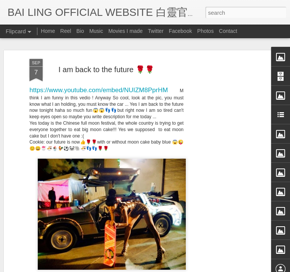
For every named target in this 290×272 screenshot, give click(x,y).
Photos (205, 31)
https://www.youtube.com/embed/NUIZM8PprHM (98, 62)
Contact (228, 31)
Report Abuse (214, 267)
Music (96, 31)
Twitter (156, 31)
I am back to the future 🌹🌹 (107, 41)
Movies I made (125, 31)
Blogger (192, 267)
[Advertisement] (225, 150)
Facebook (180, 31)
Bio (80, 31)
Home (48, 31)
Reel (65, 31)
